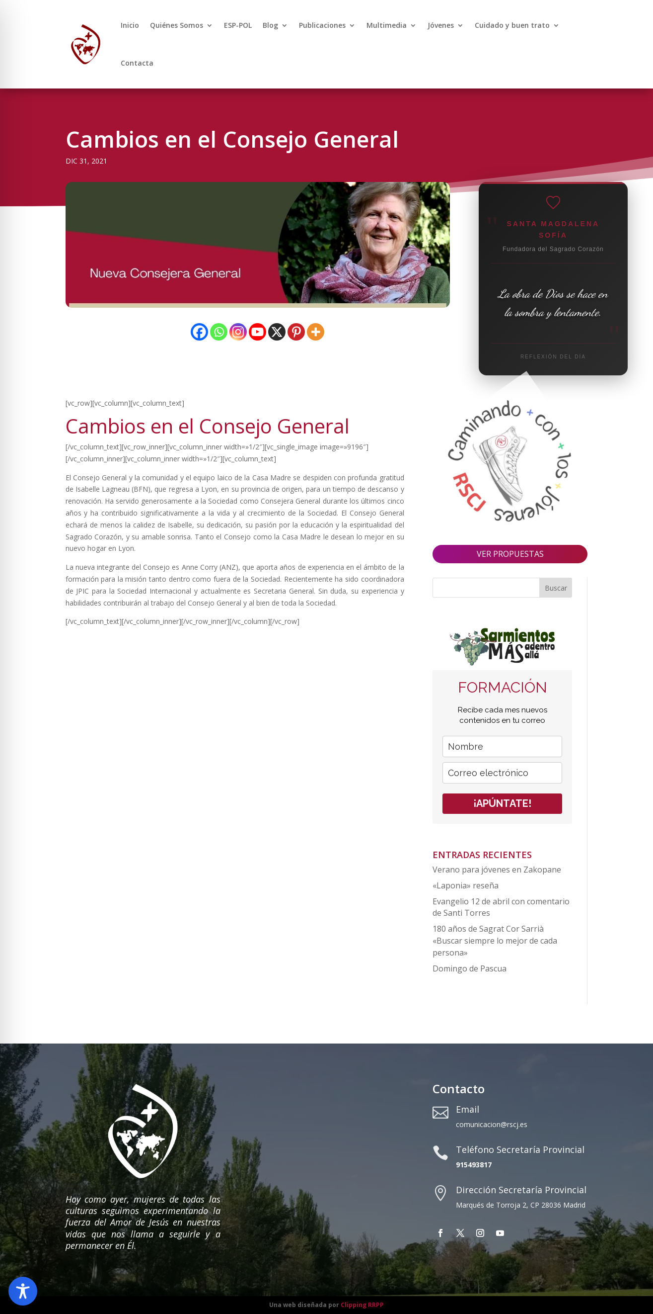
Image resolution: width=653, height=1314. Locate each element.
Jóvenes (441, 25)
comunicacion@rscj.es (491, 1124)
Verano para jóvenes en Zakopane (497, 869)
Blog (270, 25)
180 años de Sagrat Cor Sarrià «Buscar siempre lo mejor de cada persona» (495, 940)
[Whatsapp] (218, 332)
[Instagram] (238, 332)
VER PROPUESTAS (510, 553)
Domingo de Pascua (470, 968)
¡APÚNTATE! (502, 803)
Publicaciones (322, 25)
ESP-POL (238, 25)
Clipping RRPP (362, 1305)
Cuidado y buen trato (512, 25)
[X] (277, 332)
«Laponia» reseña (466, 885)
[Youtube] (257, 332)
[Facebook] (199, 332)
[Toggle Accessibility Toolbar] (22, 1291)
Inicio (130, 25)
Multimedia (386, 25)
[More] (315, 332)
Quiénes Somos (176, 25)
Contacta (137, 63)
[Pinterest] (296, 332)
